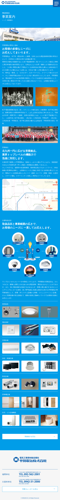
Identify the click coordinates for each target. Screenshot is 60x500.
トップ (4, 20)
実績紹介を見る (30, 436)
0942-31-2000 (32, 481)
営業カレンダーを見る (30, 489)
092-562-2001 (32, 474)
